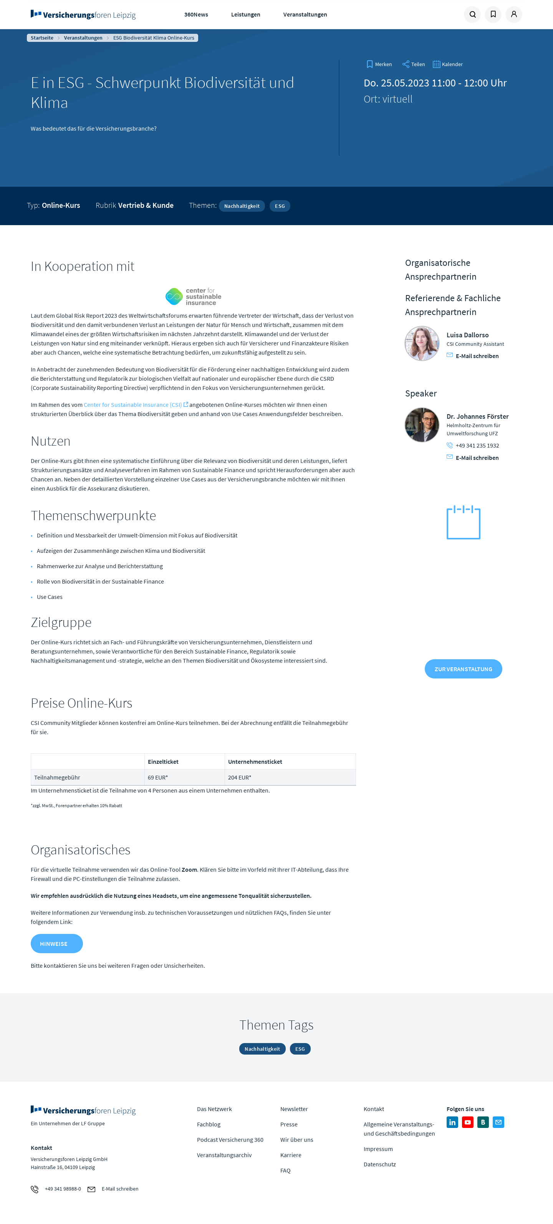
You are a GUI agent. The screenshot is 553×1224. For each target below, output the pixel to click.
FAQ (285, 1170)
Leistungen (245, 14)
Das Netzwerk (214, 1109)
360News (196, 14)
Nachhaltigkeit (242, 205)
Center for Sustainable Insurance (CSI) (133, 404)
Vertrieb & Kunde (146, 205)
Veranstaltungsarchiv (224, 1155)
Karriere (290, 1155)
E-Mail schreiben (473, 356)
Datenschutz (380, 1164)
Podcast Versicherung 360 (230, 1139)
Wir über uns (296, 1139)
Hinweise (54, 943)
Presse (289, 1124)
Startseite (42, 37)
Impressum (378, 1149)
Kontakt (374, 1109)
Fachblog (208, 1124)
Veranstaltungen (305, 14)
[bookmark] (379, 64)
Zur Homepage (85, 14)
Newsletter (294, 1109)
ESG (280, 205)
